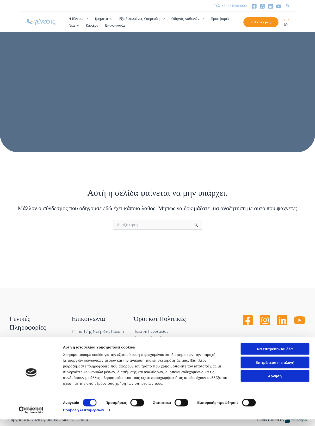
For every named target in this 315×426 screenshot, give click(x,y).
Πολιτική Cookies (149, 331)
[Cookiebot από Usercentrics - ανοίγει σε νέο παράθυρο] (31, 416)
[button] (288, 6)
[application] (85, 18)
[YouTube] (278, 6)
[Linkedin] (270, 6)
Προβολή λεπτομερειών (83, 416)
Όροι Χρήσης (145, 341)
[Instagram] (262, 6)
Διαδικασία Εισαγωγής (30, 334)
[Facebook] (254, 6)
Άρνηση (275, 382)
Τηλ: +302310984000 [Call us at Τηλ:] (230, 5)
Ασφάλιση (18, 324)
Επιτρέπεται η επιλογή (274, 369)
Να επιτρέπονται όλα (275, 355)
